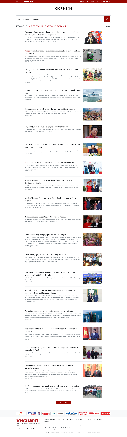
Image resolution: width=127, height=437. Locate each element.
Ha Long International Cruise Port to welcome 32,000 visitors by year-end (53, 91)
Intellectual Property (49, 419)
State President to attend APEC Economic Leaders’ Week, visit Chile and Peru (51, 330)
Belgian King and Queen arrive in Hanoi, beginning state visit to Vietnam (50, 199)
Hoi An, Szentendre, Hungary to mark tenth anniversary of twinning (52, 386)
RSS (67, 419)
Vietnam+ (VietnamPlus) (29, 1)
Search (63, 8)
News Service (91, 419)
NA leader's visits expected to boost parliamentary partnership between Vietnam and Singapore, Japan (50, 291)
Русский (105, 1)
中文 (101, 1)
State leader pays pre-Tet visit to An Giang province (45, 254)
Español (97, 1)
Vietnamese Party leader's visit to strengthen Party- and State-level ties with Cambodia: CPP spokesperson (51, 33)
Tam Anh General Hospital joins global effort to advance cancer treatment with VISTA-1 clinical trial (50, 273)
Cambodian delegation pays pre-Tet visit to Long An (45, 234)
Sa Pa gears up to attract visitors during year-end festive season (50, 109)
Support (72, 419)
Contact (46, 421)
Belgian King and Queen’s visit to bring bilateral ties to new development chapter (48, 181)
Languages (79, 419)
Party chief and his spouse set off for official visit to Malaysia (49, 311)
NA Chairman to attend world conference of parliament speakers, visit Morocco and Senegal (52, 145)
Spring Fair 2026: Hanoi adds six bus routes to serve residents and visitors (52, 52)
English (86, 1)
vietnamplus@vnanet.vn (54, 429)
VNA (85, 419)
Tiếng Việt (81, 1)
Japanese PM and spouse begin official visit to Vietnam (49, 162)
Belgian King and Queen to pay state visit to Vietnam (45, 217)
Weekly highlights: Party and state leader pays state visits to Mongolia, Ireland (51, 348)
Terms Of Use (60, 419)
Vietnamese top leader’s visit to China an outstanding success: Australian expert (49, 366)
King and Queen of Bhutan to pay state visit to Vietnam (46, 126)
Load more (63, 402)
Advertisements (101, 419)
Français (92, 1)
